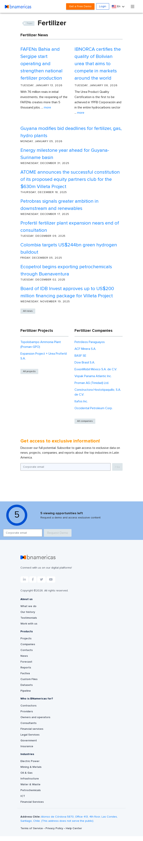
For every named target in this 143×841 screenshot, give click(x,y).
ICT (22, 796)
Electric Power (29, 761)
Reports (25, 667)
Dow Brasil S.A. (85, 362)
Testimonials (28, 617)
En (116, 6)
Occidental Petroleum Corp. (94, 408)
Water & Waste (30, 784)
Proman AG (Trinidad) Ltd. (92, 383)
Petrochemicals (30, 790)
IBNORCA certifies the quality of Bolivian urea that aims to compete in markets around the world (98, 64)
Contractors (28, 705)
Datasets (26, 685)
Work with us (28, 623)
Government (28, 740)
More (47, 107)
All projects (29, 371)
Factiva (25, 673)
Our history (27, 612)
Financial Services (32, 802)
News (24, 656)
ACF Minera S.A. (85, 348)
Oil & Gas (26, 772)
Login (102, 6)
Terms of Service (32, 828)
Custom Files (28, 679)
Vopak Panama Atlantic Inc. (93, 376)
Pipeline (25, 690)
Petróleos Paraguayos (90, 342)
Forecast (26, 661)
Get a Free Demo (80, 6)
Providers (26, 711)
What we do (28, 606)
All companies (85, 421)
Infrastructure (29, 778)
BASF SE (80, 355)
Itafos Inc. (81, 401)
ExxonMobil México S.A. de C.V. (96, 369)
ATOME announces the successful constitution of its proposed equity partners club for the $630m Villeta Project (70, 179)
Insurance (26, 746)
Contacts (26, 650)
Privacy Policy (54, 828)
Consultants (28, 723)
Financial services (31, 729)
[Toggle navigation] (132, 6)
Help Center (74, 828)
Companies (27, 644)
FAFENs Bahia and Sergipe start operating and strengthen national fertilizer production (41, 64)
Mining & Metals (30, 767)
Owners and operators (35, 717)
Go (117, 467)
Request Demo (57, 532)
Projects (25, 638)
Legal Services (29, 734)
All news (28, 311)
